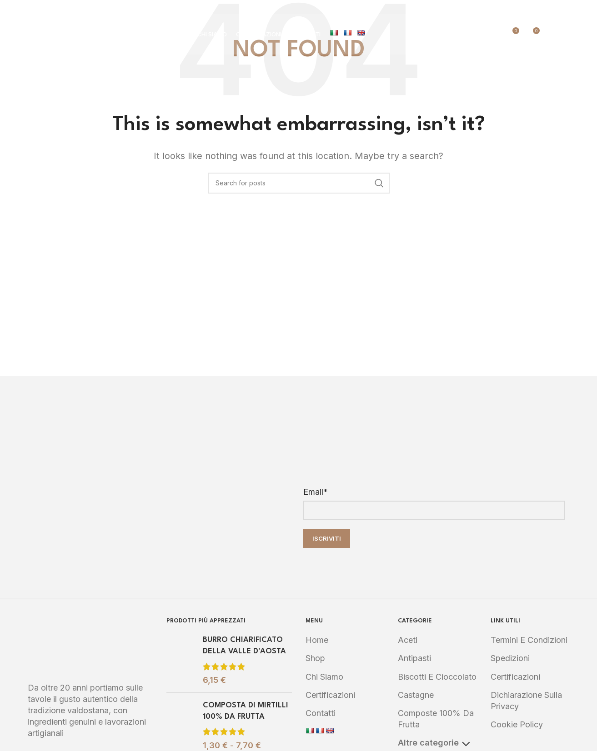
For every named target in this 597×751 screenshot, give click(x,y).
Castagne (416, 695)
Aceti (407, 640)
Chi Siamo (324, 676)
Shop (315, 658)
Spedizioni (510, 658)
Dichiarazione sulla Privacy (526, 700)
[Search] (551, 34)
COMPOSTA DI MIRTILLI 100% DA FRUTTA (245, 711)
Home (317, 640)
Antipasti (414, 658)
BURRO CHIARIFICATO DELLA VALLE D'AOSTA (244, 645)
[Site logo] (82, 33)
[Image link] (90, 644)
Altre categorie (434, 742)
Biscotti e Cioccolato (437, 676)
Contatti (321, 713)
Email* (315, 492)
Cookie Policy (517, 724)
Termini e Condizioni (529, 640)
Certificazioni (330, 695)
